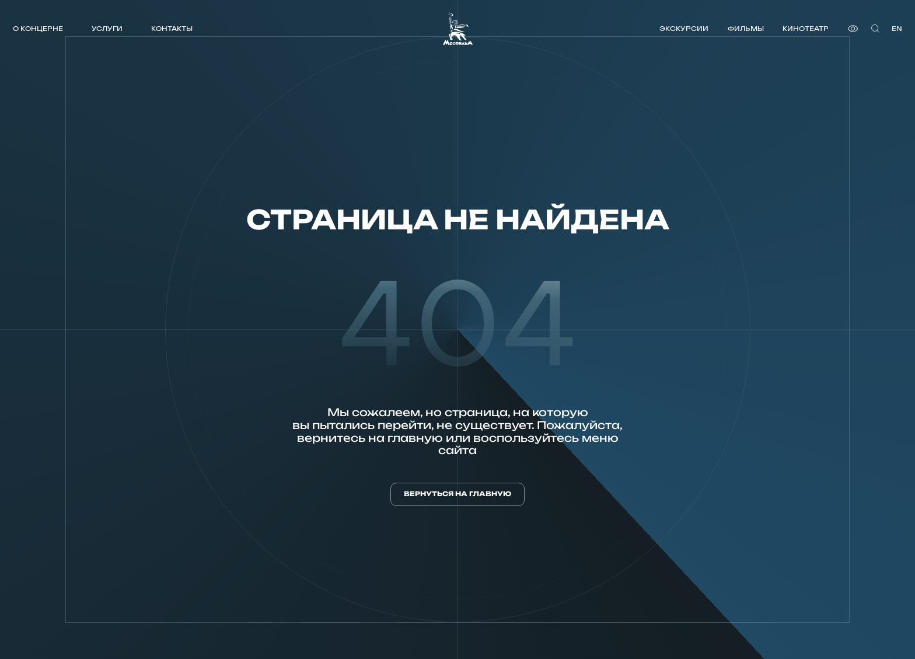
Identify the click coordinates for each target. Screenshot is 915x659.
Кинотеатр (806, 28)
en (897, 28)
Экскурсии (683, 28)
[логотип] (458, 28)
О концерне (38, 28)
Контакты (172, 28)
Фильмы (746, 28)
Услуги (107, 28)
